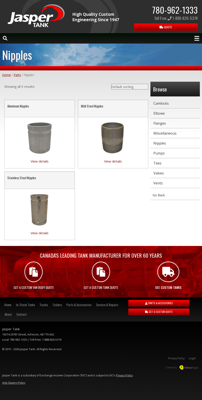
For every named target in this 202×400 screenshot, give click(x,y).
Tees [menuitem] (157, 163)
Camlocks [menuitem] (161, 103)
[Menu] (197, 38)
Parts (17, 75)
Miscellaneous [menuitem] (165, 133)
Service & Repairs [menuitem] (107, 304)
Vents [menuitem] (158, 183)
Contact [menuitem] (21, 314)
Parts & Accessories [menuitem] (79, 304)
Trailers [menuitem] (57, 304)
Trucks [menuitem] (43, 304)
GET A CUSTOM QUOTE (159, 312)
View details (40, 161)
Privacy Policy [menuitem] (176, 358)
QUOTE (165, 27)
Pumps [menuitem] (159, 153)
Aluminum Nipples (18, 106)
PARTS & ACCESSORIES (159, 303)
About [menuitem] (8, 314)
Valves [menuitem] (158, 173)
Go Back (159, 195)
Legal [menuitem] (192, 358)
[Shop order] (129, 86)
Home (6, 75)
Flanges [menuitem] (159, 123)
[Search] (5, 38)
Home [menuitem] (7, 304)
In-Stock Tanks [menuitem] (25, 304)
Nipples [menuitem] (159, 143)
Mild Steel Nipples (92, 106)
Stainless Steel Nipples (21, 177)
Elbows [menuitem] (159, 113)
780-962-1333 (175, 9)
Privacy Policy (124, 375)
